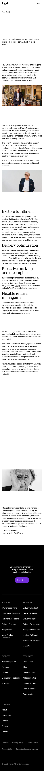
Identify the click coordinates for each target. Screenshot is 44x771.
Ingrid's (5, 224)
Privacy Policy (17, 743)
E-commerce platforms (11, 678)
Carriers (5, 672)
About (4, 710)
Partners (5, 667)
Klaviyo (17, 286)
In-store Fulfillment (30, 635)
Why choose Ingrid (9, 608)
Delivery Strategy (9, 624)
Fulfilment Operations (10, 619)
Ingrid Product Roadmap (7, 636)
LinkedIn (5, 731)
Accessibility (7, 749)
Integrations (7, 630)
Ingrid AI (26, 646)
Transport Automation (31, 630)
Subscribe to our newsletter (27, 749)
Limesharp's (32, 224)
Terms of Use (32, 743)
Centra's (16, 222)
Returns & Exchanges (31, 640)
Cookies (5, 743)
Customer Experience (11, 613)
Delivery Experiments (31, 624)
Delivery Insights (29, 619)
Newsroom (6, 715)
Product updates (29, 689)
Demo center (28, 694)
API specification (29, 678)
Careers (5, 726)
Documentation (29, 672)
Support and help (30, 683)
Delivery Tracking (30, 613)
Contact (5, 721)
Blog (25, 667)
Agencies (6, 683)
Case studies (28, 661)
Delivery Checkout (30, 608)
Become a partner (9, 661)
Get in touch (22, 580)
